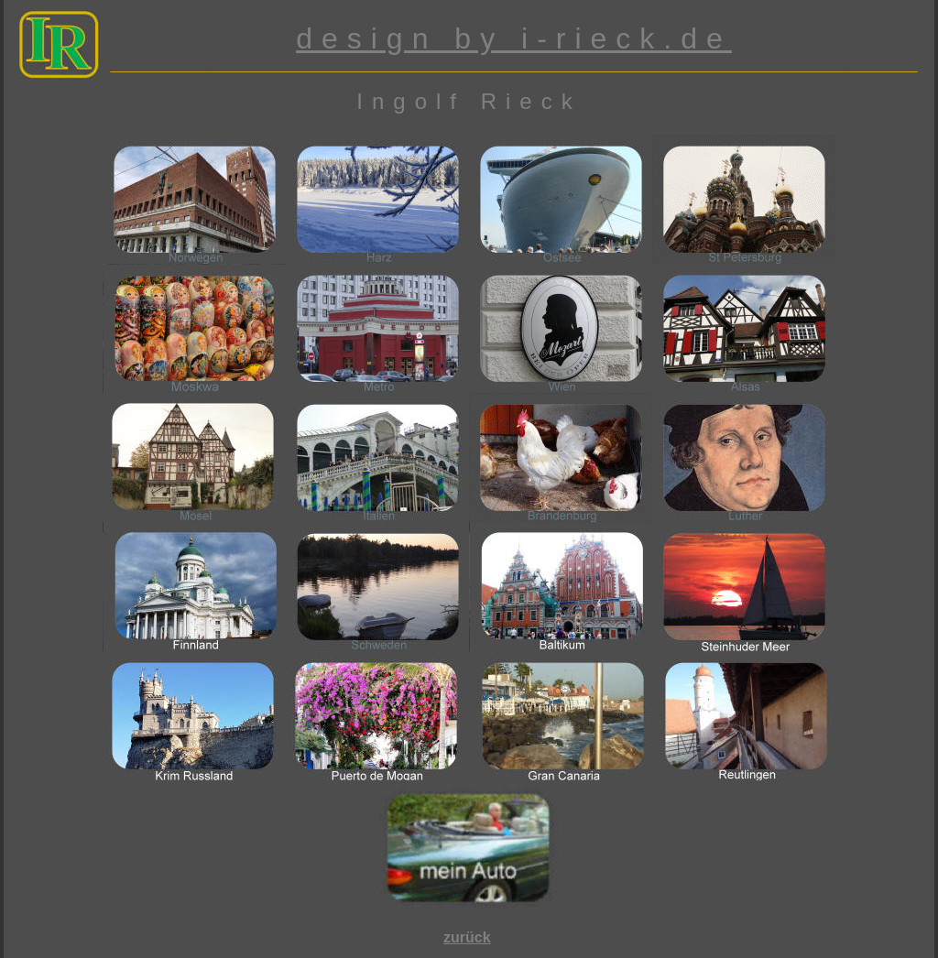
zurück (467, 937)
